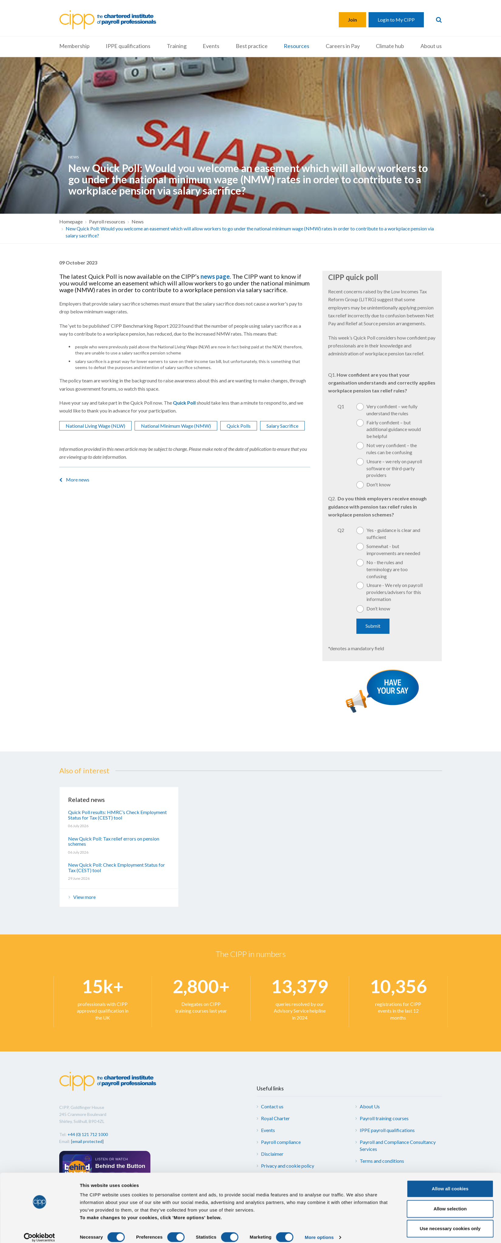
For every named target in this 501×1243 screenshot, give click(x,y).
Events (211, 46)
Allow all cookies (450, 1182)
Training (177, 46)
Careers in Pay (343, 46)
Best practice (252, 46)
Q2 (341, 530)
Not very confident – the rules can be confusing (391, 448)
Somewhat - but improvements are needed (393, 549)
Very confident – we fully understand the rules (391, 409)
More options (319, 1231)
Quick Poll (184, 403)
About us (431, 46)
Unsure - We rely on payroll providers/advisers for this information (394, 592)
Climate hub (390, 46)
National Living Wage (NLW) (95, 426)
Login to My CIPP (396, 19)
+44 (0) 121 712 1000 (87, 1134)
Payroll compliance (281, 1142)
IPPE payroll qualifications (387, 1130)
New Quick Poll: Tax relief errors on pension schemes (113, 841)
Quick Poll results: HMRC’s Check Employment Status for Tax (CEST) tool (117, 814)
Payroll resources (107, 221)
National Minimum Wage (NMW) (176, 426)
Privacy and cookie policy (287, 1166)
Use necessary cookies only (450, 1222)
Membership (74, 46)
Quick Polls (239, 426)
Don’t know (378, 608)
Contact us (272, 1106)
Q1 (341, 406)
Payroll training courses (384, 1118)
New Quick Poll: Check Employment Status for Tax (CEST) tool (116, 867)
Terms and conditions (382, 1161)
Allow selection (450, 1202)
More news (77, 479)
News (138, 221)
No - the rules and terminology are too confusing (387, 569)
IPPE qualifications (128, 46)
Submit (372, 626)
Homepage (71, 221)
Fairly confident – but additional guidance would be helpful (393, 429)
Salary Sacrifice (282, 426)
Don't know (378, 484)
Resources (296, 46)
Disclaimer (272, 1154)
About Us (370, 1106)
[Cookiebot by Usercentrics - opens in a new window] (39, 1231)
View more (84, 897)
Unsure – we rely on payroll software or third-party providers (394, 468)
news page (215, 276)
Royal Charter (275, 1118)
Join (352, 19)
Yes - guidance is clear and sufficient (393, 533)
